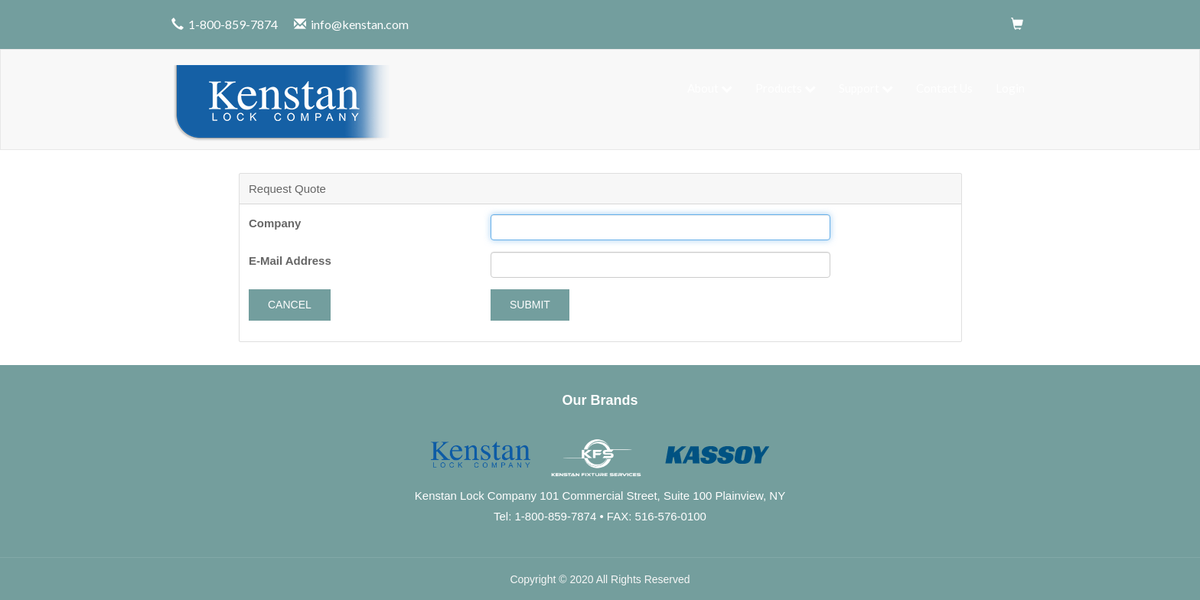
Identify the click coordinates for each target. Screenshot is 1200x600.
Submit (530, 303)
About (709, 87)
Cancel (289, 303)
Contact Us (944, 87)
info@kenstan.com (360, 24)
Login (1010, 87)
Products (785, 87)
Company (275, 221)
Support (866, 87)
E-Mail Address (290, 259)
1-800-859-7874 (233, 24)
